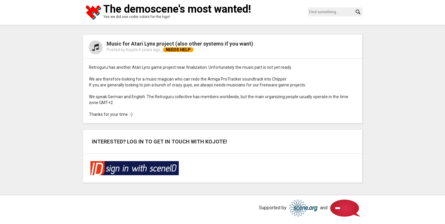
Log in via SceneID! (134, 168)
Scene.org (303, 208)
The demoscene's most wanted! (177, 9)
